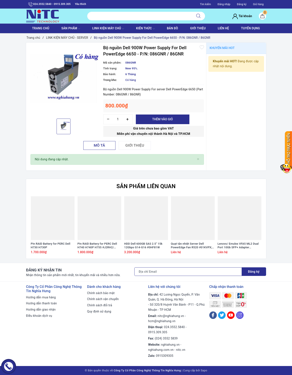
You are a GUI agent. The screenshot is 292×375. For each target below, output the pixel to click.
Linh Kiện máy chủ (108, 29)
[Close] (198, 159)
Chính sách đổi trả (99, 305)
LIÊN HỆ (223, 28)
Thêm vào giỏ (162, 119)
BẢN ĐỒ (172, 28)
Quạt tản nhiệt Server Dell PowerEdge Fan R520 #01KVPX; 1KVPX (191, 245)
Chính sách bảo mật (101, 293)
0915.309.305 (157, 332)
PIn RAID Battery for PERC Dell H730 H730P (50, 245)
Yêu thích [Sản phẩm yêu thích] (80, 4)
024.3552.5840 (174, 327)
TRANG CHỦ (40, 28)
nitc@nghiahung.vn (171, 316)
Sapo (204, 370)
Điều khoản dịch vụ (39, 315)
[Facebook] (213, 315)
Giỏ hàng (258, 4)
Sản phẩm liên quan (145, 186)
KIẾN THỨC (145, 29)
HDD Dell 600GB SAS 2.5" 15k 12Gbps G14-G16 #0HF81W (143, 245)
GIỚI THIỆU (198, 28)
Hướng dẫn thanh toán (41, 303)
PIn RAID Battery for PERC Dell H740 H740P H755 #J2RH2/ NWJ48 (97, 245)
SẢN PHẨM (70, 29)
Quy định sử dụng (99, 311)
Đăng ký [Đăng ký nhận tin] (254, 271)
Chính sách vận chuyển (103, 299)
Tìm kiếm (205, 4)
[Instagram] (240, 315)
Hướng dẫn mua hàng (41, 297)
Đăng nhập (224, 4)
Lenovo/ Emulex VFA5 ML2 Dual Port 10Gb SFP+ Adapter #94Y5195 (238, 245)
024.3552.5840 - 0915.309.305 (49, 4)
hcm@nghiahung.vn (161, 321)
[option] (63, 80)
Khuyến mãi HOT (222, 48)
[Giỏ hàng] (262, 16)
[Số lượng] (118, 119)
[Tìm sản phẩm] (139, 16)
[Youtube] (231, 315)
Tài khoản (242, 16)
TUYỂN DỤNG (250, 28)
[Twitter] (222, 315)
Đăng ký (241, 4)
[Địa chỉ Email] (188, 271)
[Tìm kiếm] (198, 16)
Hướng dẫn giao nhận (41, 309)
